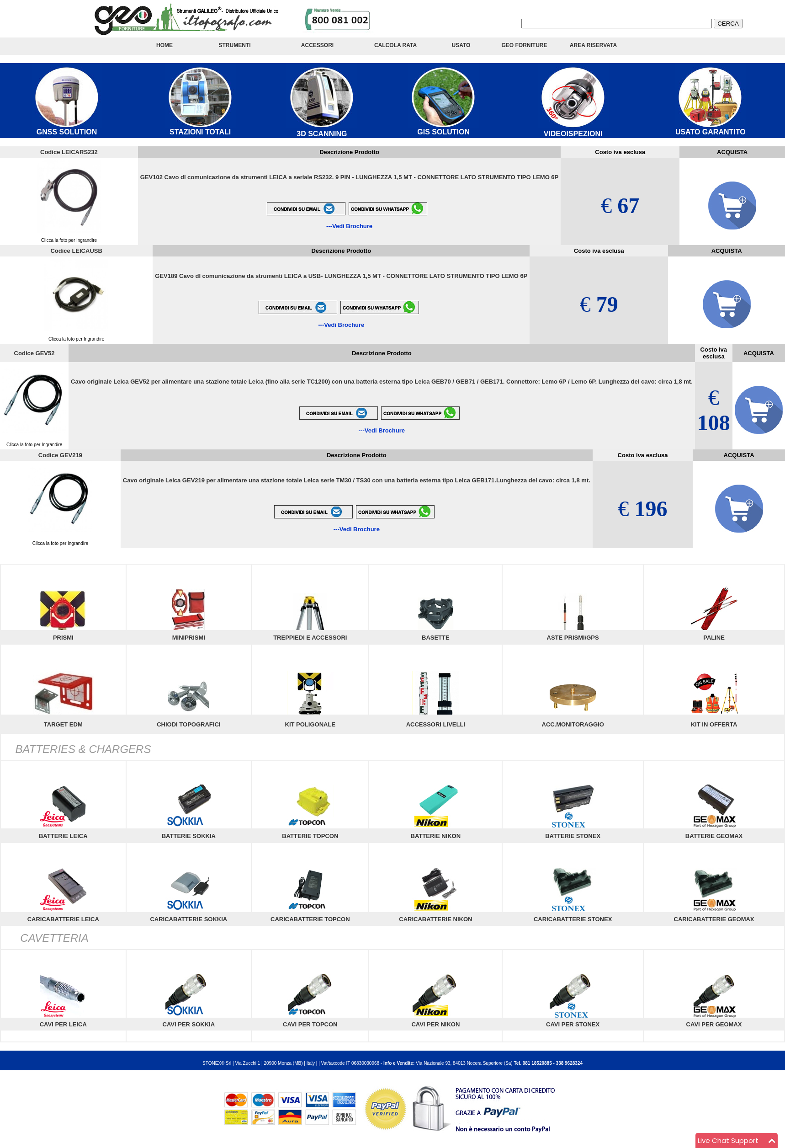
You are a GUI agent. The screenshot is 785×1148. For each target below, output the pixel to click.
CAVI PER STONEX (572, 1024)
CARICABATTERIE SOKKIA (188, 919)
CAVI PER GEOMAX (714, 1024)
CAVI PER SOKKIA (189, 1024)
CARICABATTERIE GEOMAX (714, 919)
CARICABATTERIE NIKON (435, 919)
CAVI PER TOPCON (310, 1024)
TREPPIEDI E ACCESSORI (310, 637)
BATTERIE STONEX (572, 836)
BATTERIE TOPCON (310, 836)
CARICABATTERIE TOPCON (310, 919)
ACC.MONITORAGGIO (573, 724)
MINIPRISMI (188, 637)
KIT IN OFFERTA (714, 724)
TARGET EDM (63, 724)
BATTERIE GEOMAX (714, 836)
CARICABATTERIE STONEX (573, 919)
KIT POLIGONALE (310, 724)
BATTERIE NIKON (436, 836)
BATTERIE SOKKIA (189, 836)
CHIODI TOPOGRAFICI (188, 724)
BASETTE (436, 637)
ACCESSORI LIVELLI (435, 724)
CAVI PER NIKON (435, 1024)
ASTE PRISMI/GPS (573, 637)
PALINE (714, 637)
